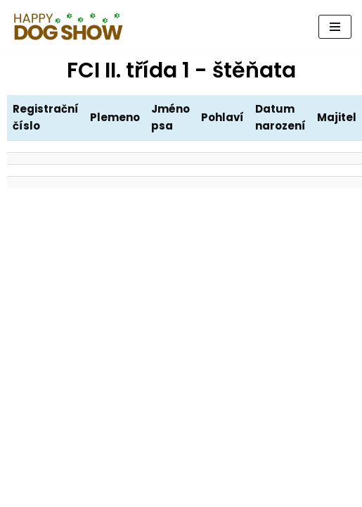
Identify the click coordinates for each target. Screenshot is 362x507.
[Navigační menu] (334, 27)
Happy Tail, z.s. (181, 492)
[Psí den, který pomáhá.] (69, 26)
